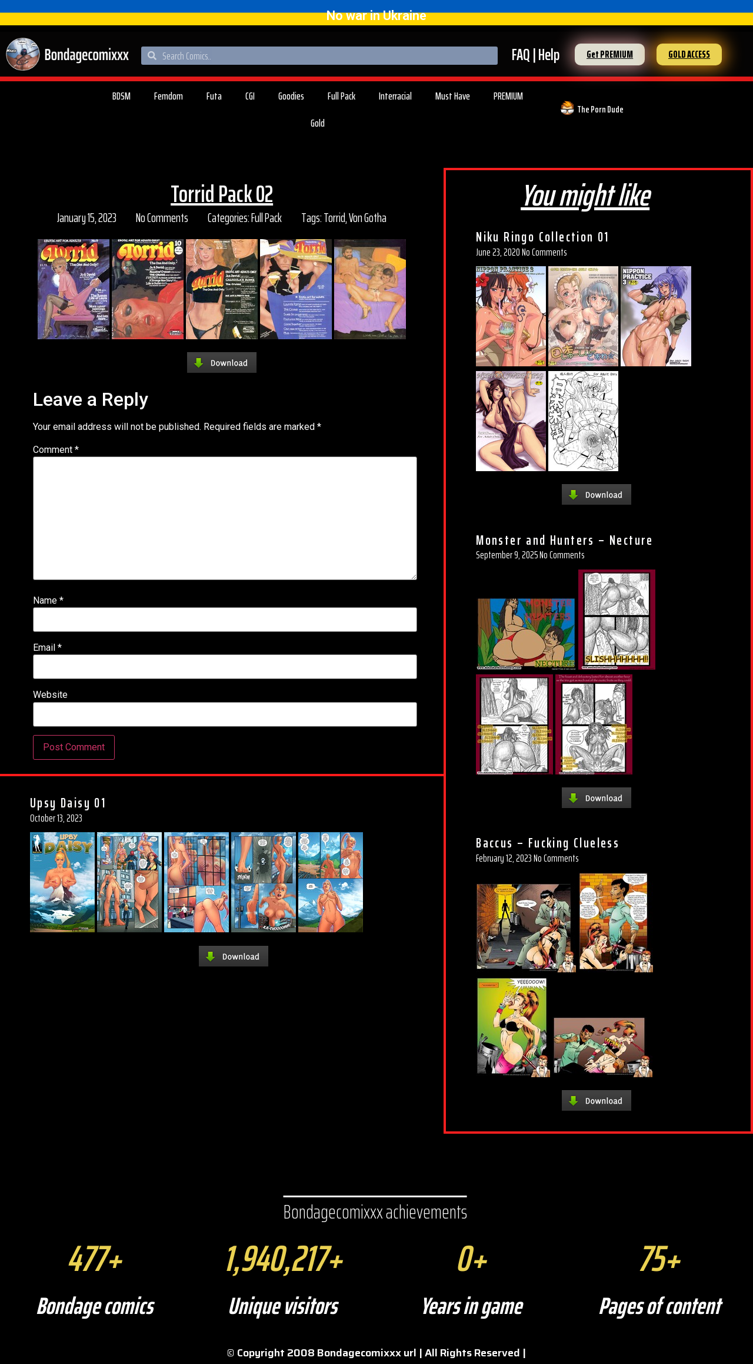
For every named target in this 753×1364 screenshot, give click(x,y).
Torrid (334, 217)
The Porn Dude (600, 109)
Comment (56, 450)
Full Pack (341, 96)
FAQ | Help (535, 54)
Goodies (291, 96)
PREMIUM (508, 96)
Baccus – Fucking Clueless (547, 842)
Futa (214, 96)
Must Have (452, 96)
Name (48, 600)
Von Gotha (368, 217)
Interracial (395, 96)
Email (47, 648)
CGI (250, 96)
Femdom (168, 96)
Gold (318, 123)
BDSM (121, 96)
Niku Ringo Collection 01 (542, 236)
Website (50, 695)
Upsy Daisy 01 (68, 802)
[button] (610, 54)
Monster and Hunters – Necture (565, 540)
